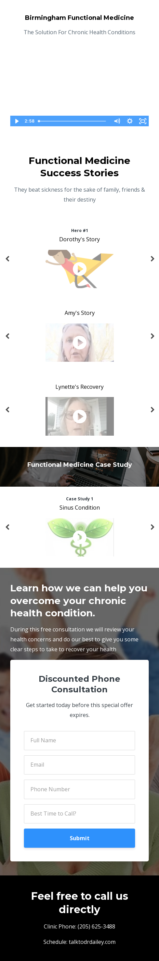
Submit (80, 838)
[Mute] (116, 121)
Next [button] (152, 262)
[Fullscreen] (142, 121)
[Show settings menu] (129, 121)
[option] (79, 259)
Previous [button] (7, 262)
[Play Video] (16, 121)
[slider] (73, 121)
